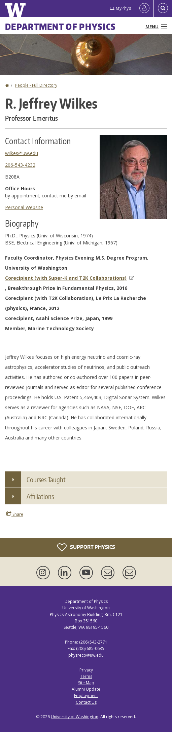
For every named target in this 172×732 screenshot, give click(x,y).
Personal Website (24, 207)
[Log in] (144, 8)
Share (14, 514)
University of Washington (74, 717)
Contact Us (86, 702)
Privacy (86, 670)
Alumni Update (86, 689)
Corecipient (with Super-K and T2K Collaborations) (69, 278)
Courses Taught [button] (46, 479)
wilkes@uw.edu (21, 153)
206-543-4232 (20, 165)
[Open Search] (163, 8)
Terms (86, 676)
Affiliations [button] (40, 496)
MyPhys (120, 8)
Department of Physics (60, 26)
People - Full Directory (36, 85)
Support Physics (86, 547)
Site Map (86, 683)
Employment (86, 695)
